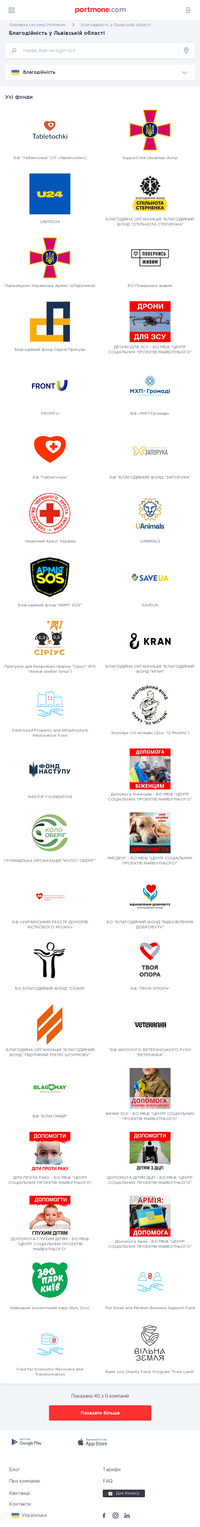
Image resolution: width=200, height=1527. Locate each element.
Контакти (20, 1504)
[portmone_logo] (100, 10)
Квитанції (19, 1493)
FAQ (108, 1481)
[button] (29, 1515)
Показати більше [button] (100, 1413)
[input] (92, 50)
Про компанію (24, 1481)
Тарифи (112, 1470)
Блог (14, 1470)
